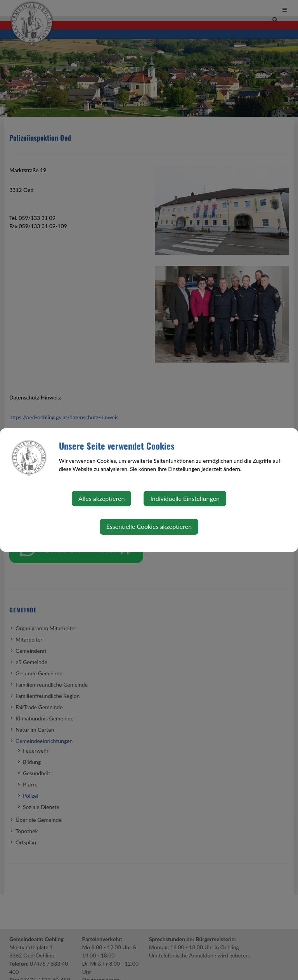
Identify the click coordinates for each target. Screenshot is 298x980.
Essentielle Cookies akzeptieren (149, 526)
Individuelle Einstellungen (185, 498)
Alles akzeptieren (101, 498)
